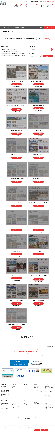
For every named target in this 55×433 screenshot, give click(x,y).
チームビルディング (16, 51)
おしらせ (52, 5)
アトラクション (36, 390)
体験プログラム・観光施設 (6, 53)
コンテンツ (32, 5)
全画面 (47, 27)
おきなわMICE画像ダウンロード (5, 404)
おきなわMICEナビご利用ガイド (49, 408)
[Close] (53, 430)
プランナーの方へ (42, 6)
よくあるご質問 (3, 387)
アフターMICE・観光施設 (38, 391)
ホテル (8, 49)
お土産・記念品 (21, 53)
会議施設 (3, 49)
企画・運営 (47, 386)
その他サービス (47, 396)
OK (44, 430)
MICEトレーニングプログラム (16, 407)
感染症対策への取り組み (5, 391)
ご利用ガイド (35, 1)
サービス (37, 5)
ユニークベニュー (26, 6)
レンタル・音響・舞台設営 (16, 55)
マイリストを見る (43, 1)
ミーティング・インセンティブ (27, 403)
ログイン (39, 38)
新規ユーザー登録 (27, 418)
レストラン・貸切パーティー (6, 51)
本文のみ (52, 27)
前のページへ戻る (50, 346)
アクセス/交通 (3, 386)
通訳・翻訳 (47, 390)
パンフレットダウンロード (16, 401)
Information (36, 402)
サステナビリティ (4, 393)
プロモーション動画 (4, 408)
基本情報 (23, 55)
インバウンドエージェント (49, 392)
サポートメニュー (47, 6)
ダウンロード (48, 56)
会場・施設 (22, 5)
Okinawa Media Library (3, 407)
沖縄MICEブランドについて (5, 395)
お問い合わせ (47, 403)
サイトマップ (47, 406)
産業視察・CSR (14, 53)
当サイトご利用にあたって (38, 404)
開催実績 (13, 404)
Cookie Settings (37, 430)
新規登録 (47, 38)
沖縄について (11, 5)
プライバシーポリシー (48, 404)
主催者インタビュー (15, 403)
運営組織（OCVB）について (49, 401)
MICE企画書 (3, 402)
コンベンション (25, 404)
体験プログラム (36, 387)
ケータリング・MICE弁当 (6, 55)
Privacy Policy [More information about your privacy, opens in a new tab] (14, 432)
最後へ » (31, 337)
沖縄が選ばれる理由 (16, 6)
